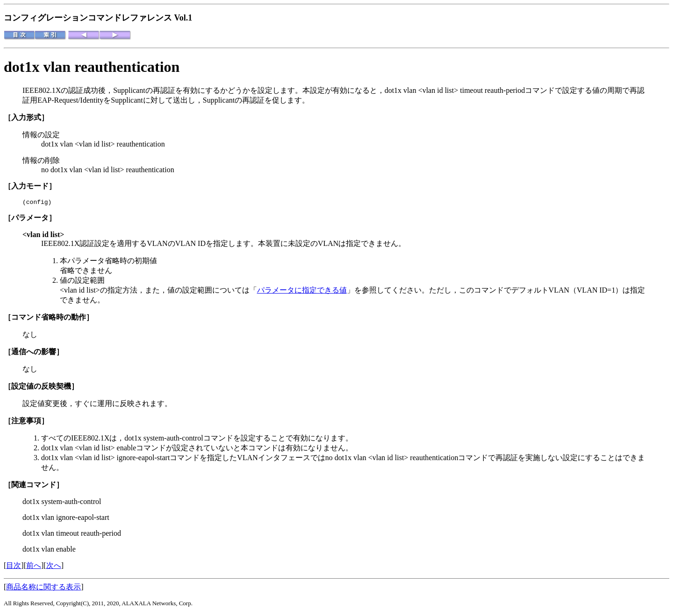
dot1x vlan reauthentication (91, 66)
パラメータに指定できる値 (302, 291)
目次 (13, 567)
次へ (53, 567)
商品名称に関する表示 (43, 588)
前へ (33, 567)
